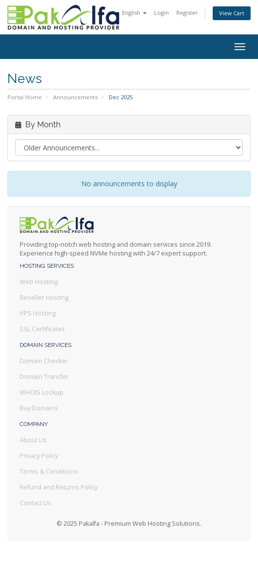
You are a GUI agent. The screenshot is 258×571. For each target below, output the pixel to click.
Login (161, 12)
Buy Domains (39, 408)
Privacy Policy (39, 456)
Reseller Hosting (44, 297)
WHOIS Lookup (42, 392)
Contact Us (35, 503)
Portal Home (24, 97)
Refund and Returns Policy (58, 487)
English (134, 12)
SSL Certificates (42, 329)
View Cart (231, 13)
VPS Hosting (38, 313)
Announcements (75, 97)
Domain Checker (44, 361)
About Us (33, 440)
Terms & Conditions (49, 471)
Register (187, 12)
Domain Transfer (44, 376)
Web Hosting (39, 282)
